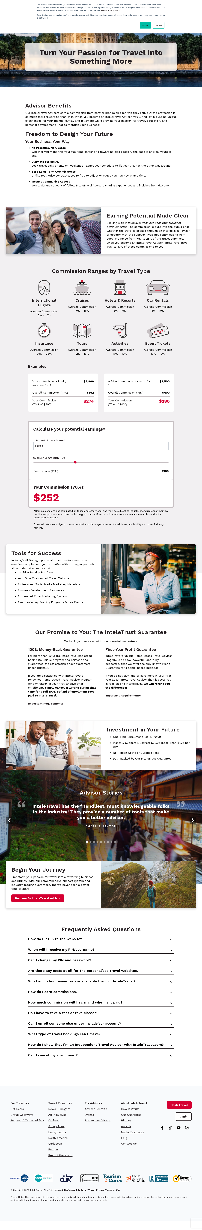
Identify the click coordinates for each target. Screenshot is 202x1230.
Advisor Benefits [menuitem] (96, 1118)
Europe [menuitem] (53, 1158)
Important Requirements (45, 703)
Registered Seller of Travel (79, 1199)
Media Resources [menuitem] (132, 1141)
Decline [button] (158, 25)
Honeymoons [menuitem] (57, 1141)
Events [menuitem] (89, 1124)
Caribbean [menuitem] (55, 1153)
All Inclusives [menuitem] (57, 1124)
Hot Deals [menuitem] (17, 1118)
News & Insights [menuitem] (59, 1118)
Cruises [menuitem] (53, 1129)
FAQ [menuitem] (124, 1147)
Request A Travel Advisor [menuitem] (27, 1129)
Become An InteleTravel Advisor (38, 898)
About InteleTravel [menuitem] (134, 1112)
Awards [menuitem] (126, 1135)
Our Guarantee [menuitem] (131, 1124)
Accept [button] (145, 25)
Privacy (100, 1199)
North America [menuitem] (58, 1147)
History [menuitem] (126, 1129)
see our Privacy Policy (110, 10)
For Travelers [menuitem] (19, 1112)
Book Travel (179, 1114)
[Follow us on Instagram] (187, 1137)
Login (183, 1125)
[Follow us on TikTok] (170, 1137)
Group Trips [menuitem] (56, 1135)
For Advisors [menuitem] (93, 1112)
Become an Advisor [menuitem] (97, 1129)
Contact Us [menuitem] (129, 1153)
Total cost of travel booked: (49, 440)
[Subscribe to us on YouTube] (178, 1137)
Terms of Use (112, 1199)
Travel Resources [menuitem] (60, 1112)
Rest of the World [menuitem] (60, 1164)
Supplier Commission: (49, 458)
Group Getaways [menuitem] (21, 1124)
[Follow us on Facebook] (162, 1137)
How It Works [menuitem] (130, 1118)
